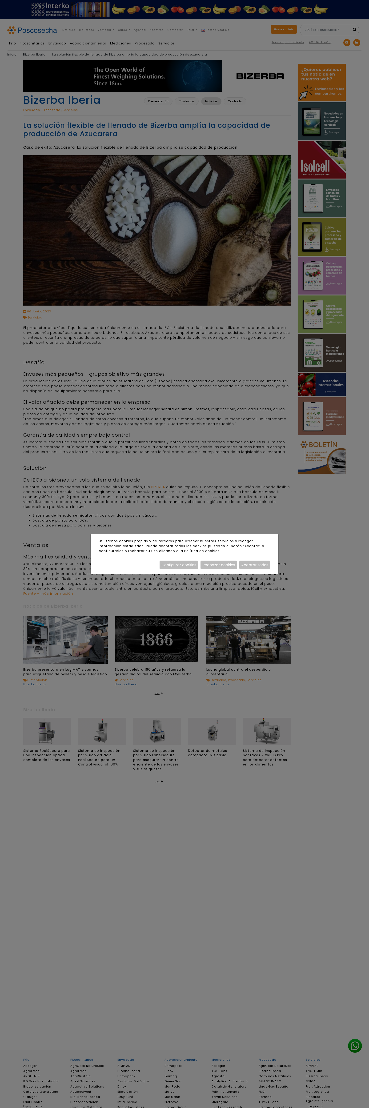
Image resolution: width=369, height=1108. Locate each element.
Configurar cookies (178, 565)
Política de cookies (201, 551)
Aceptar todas (254, 565)
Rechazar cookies (218, 565)
